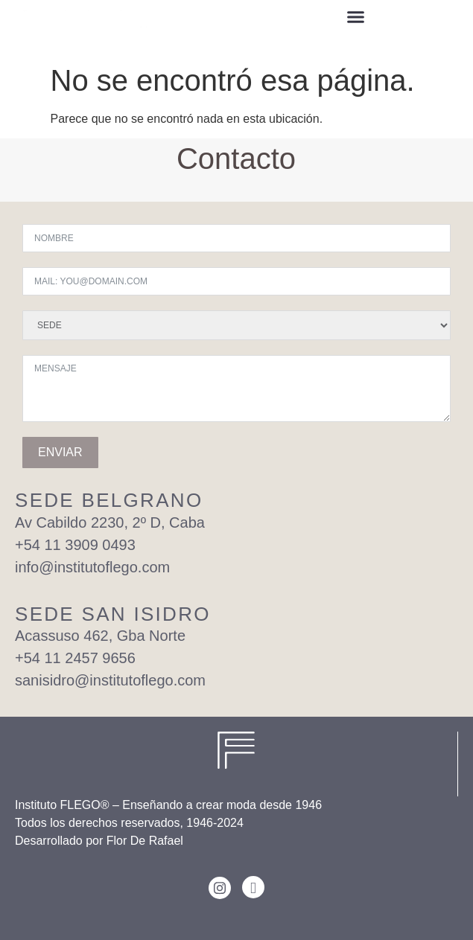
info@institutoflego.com (92, 567)
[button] (356, 18)
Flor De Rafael (145, 840)
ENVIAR (60, 452)
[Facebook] (253, 887)
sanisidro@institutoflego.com (110, 680)
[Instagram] (220, 888)
